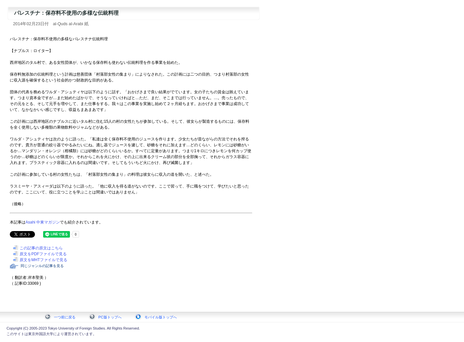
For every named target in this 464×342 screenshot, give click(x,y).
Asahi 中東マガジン (42, 222)
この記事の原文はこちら (41, 248)
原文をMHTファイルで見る (43, 260)
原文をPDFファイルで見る (43, 254)
